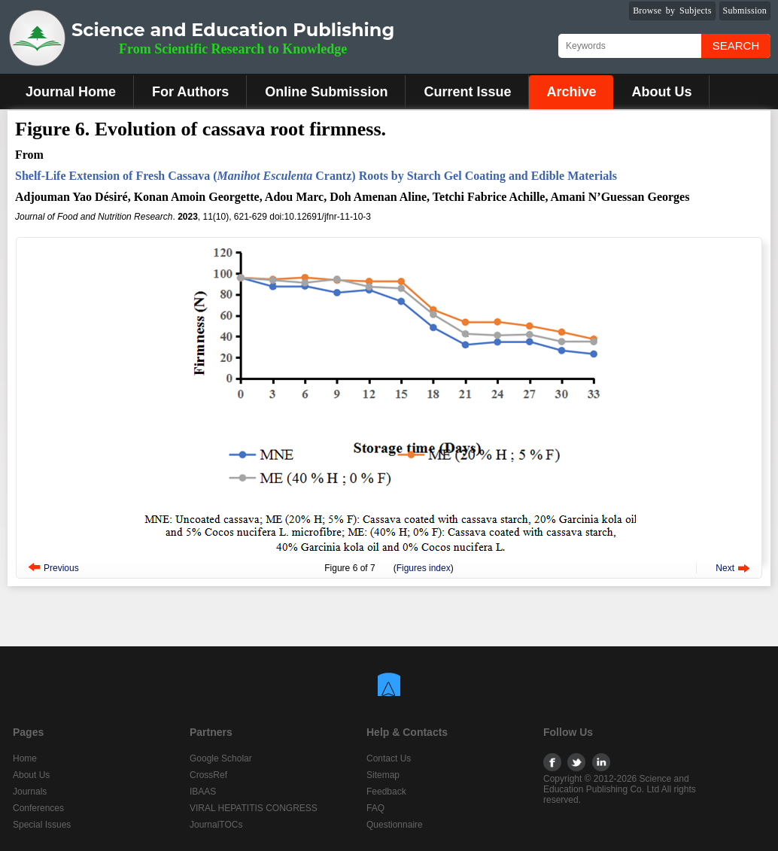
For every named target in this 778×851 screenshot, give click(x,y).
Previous (61, 568)
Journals (30, 791)
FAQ (375, 808)
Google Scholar (221, 758)
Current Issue (467, 91)
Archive (571, 91)
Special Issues (42, 824)
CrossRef (208, 775)
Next (725, 568)
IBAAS (203, 791)
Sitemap (383, 775)
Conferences (38, 808)
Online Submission (326, 91)
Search (736, 45)
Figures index (424, 568)
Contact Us (388, 758)
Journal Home (71, 91)
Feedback (386, 791)
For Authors (190, 91)
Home (25, 758)
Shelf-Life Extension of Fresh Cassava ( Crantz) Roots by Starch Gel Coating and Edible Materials (316, 175)
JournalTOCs (216, 824)
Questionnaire (394, 824)
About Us (661, 91)
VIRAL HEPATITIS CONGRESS (254, 808)
